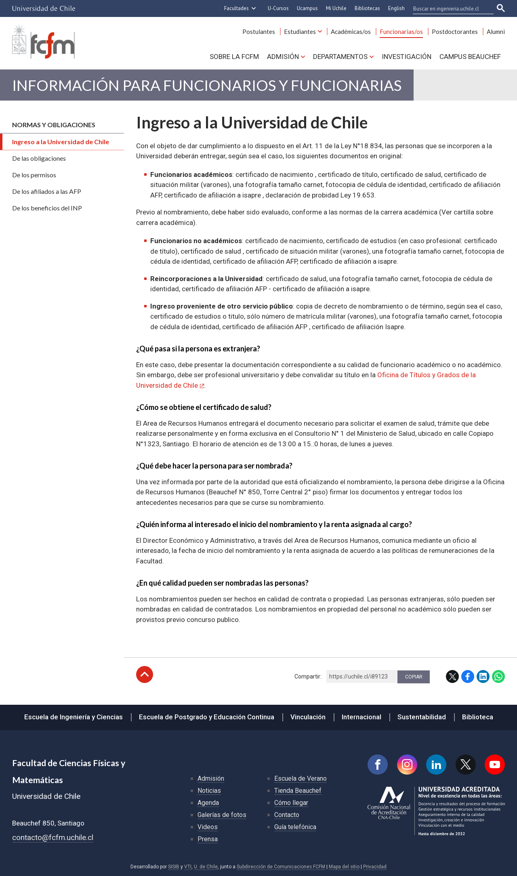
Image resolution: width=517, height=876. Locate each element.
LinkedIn (483, 676)
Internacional (361, 717)
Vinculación (308, 717)
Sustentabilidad (421, 717)
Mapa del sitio (344, 867)
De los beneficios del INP (47, 208)
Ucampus (307, 8)
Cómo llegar (291, 803)
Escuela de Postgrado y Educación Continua (206, 717)
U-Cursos (278, 8)
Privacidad (375, 867)
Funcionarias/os (401, 31)
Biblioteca (477, 717)
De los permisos (34, 175)
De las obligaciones (39, 158)
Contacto (286, 815)
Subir (144, 674)
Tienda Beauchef (298, 790)
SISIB (173, 867)
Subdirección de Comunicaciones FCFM (281, 867)
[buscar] (448, 8)
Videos (208, 827)
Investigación (406, 57)
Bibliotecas (367, 8)
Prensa (208, 839)
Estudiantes (300, 31)
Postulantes (258, 31)
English (396, 8)
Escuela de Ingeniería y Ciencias (73, 717)
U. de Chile (206, 867)
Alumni (496, 31)
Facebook (467, 676)
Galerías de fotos (222, 815)
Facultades (236, 8)
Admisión (283, 57)
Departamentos (340, 57)
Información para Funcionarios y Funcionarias (206, 85)
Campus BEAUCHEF (470, 57)
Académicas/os (351, 31)
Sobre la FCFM (234, 57)
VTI (187, 867)
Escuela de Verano (300, 778)
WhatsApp (498, 676)
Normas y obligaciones (53, 124)
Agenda (208, 803)
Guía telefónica (295, 827)
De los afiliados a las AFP (46, 191)
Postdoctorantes (455, 31)
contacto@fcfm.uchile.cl (52, 837)
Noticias (209, 790)
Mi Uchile (336, 8)
